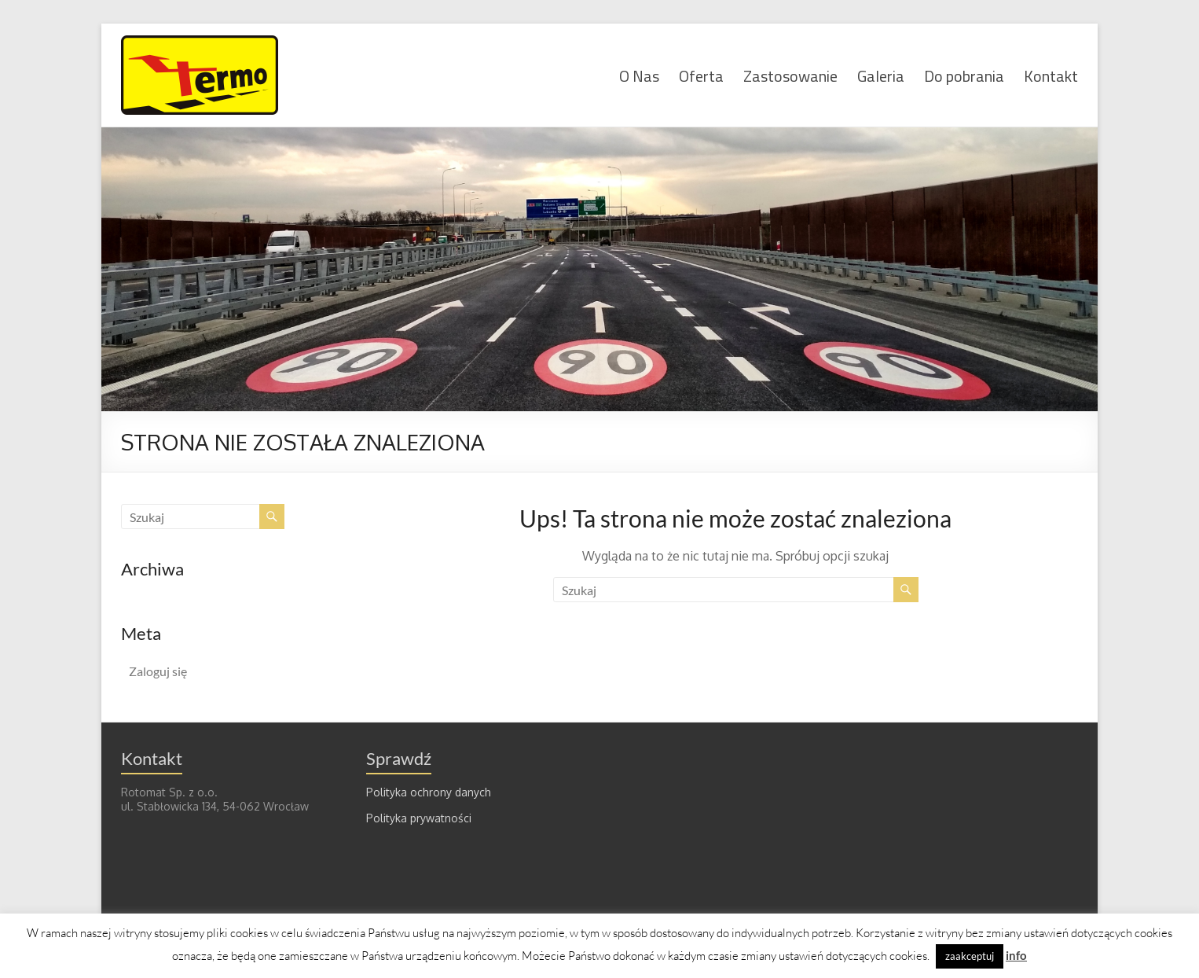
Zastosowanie (790, 75)
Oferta (701, 75)
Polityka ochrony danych (428, 792)
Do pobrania (964, 75)
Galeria (880, 75)
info (1016, 955)
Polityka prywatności (418, 818)
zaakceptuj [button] (969, 956)
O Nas (639, 75)
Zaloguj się (158, 671)
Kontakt (1051, 75)
